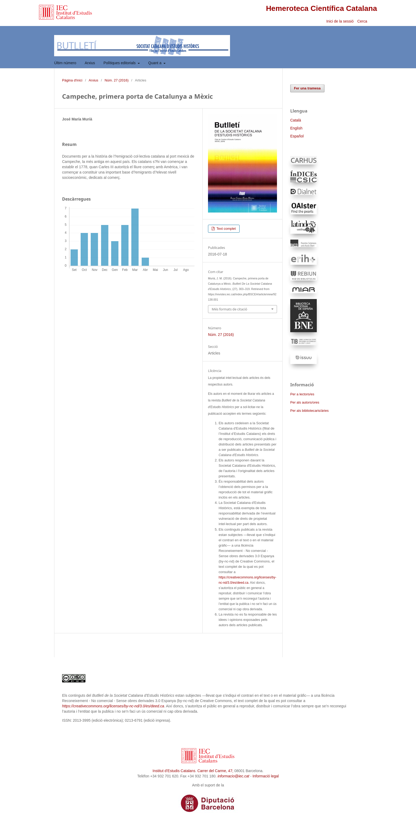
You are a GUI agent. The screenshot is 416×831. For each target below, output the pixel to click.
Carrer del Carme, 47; (215, 771)
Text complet (225, 229)
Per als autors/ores (304, 402)
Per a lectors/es (302, 394)
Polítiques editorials (120, 63)
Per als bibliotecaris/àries (309, 411)
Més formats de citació (229, 309)
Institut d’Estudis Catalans (174, 771)
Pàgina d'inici (72, 80)
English (296, 128)
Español (297, 136)
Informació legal (266, 776)
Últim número (65, 63)
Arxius (90, 63)
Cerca (362, 21)
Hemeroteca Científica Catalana (321, 8)
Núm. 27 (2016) (116, 80)
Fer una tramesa (307, 88)
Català (295, 120)
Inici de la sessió (340, 21)
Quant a (155, 63)
